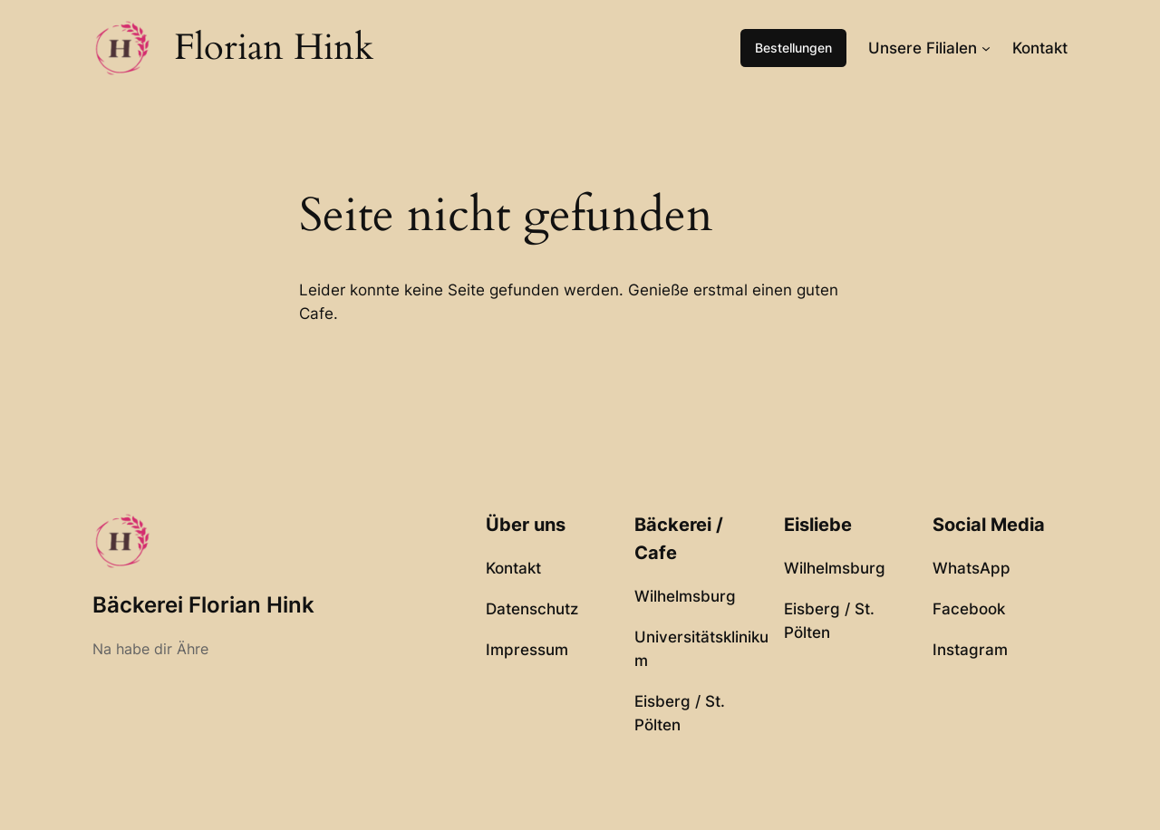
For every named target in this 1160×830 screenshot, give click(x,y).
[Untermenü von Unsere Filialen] (986, 48)
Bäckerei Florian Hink (203, 605)
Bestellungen (793, 47)
